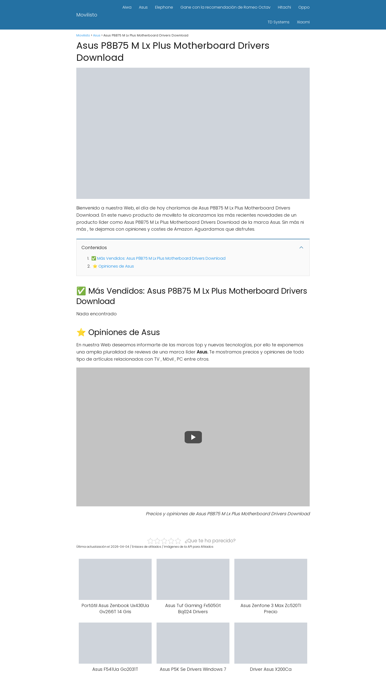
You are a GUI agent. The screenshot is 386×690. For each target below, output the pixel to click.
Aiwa (126, 7)
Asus (143, 7)
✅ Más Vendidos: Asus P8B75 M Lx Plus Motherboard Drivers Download (158, 258)
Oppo (304, 7)
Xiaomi (303, 22)
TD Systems (279, 22)
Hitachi (284, 7)
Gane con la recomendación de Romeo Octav (225, 7)
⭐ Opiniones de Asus (113, 266)
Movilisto (86, 14)
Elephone (164, 7)
